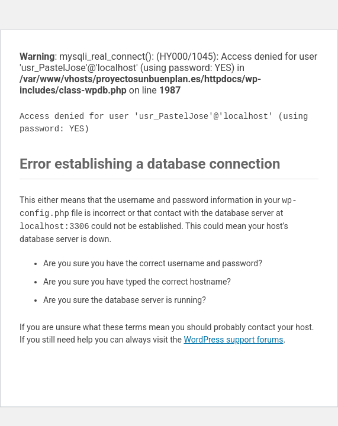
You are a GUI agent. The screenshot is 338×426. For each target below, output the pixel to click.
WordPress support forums (233, 339)
